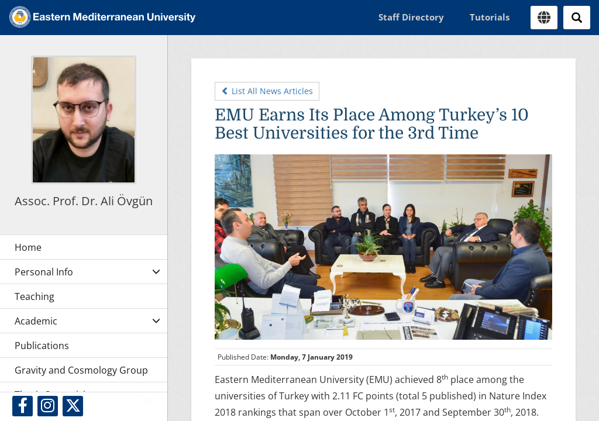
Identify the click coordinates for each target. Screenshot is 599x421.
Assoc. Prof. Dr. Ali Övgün (84, 201)
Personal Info (44, 271)
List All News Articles (267, 90)
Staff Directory (411, 17)
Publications (42, 345)
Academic (36, 321)
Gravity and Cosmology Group (81, 370)
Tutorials (490, 17)
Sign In (152, 398)
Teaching (34, 296)
